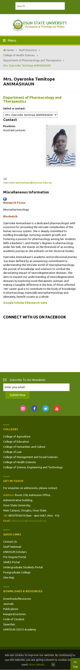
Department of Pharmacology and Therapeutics (32, 60)
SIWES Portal (11, 562)
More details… (38, 664)
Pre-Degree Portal (14, 556)
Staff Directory (28, 50)
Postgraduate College (17, 572)
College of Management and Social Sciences (30, 456)
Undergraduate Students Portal (23, 567)
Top (75, 663)
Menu (9, 40)
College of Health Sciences (19, 55)
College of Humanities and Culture (24, 446)
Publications (10, 608)
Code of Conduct (13, 619)
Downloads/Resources (17, 598)
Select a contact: (14, 108)
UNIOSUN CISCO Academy (19, 629)
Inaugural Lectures (14, 614)
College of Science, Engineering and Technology (33, 467)
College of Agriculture (17, 436)
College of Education (16, 441)
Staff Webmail (12, 546)
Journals (8, 603)
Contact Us (10, 541)
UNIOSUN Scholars (15, 551)
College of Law (12, 451)
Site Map (8, 577)
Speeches (9, 624)
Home (10, 50)
